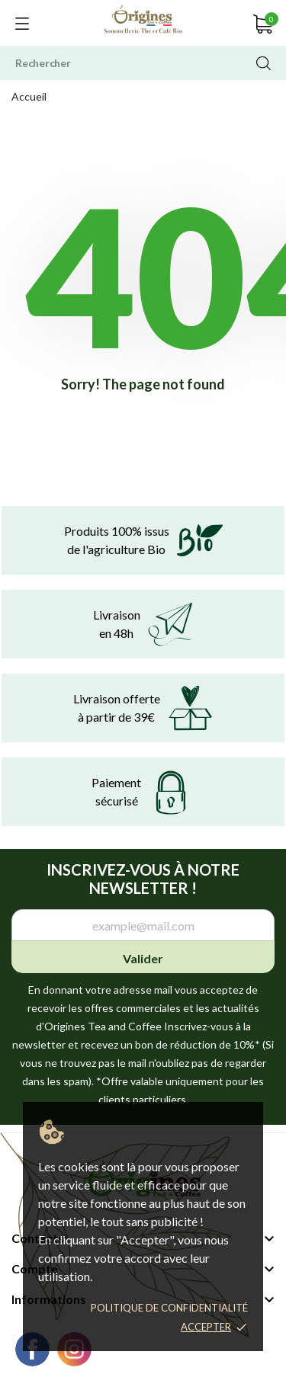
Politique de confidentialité (169, 1308)
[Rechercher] (143, 63)
